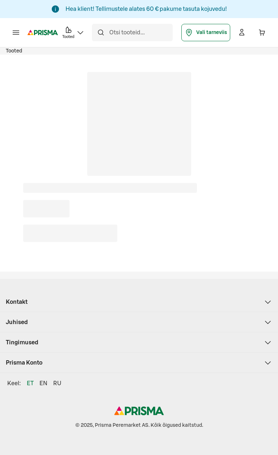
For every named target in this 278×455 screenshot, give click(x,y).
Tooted (14, 51)
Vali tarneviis (206, 32)
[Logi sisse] (241, 32)
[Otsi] (100, 32)
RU (57, 383)
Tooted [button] (73, 32)
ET (30, 383)
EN (43, 383)
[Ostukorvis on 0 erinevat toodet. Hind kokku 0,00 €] (262, 32)
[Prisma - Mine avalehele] (43, 32)
